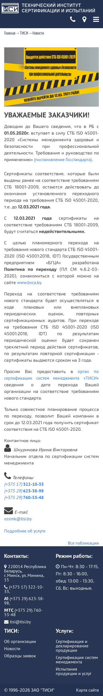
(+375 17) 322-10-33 (24, 589)
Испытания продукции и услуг (73, 671)
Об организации (20, 641)
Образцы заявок (20, 655)
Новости (38, 33)
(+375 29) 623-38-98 (24, 601)
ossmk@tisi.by (18, 518)
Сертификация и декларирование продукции (72, 646)
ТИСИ (24, 33)
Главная (9, 33)
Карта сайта (87, 690)
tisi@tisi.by (20, 621)
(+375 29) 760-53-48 (23, 612)
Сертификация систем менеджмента (77, 660)
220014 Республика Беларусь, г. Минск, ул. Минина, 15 (25, 573)
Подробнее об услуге (24, 531)
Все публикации (83, 543)
